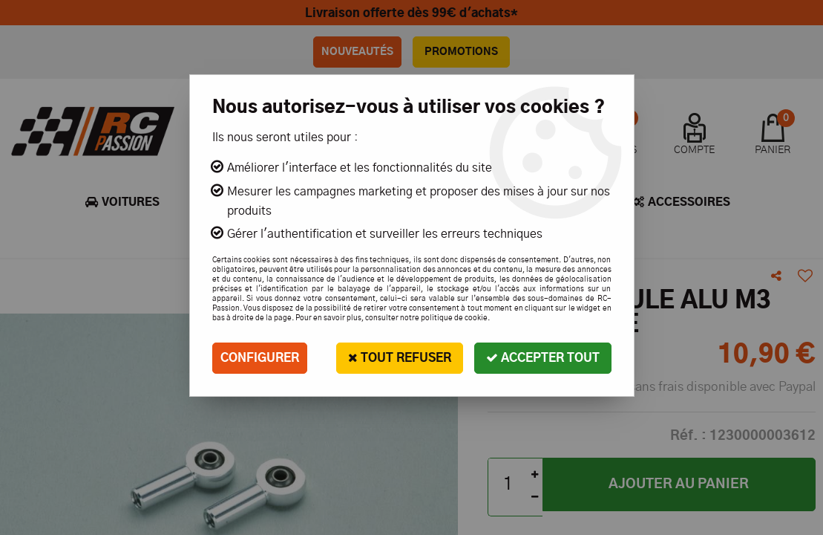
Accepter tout (543, 357)
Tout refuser (399, 357)
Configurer (259, 358)
